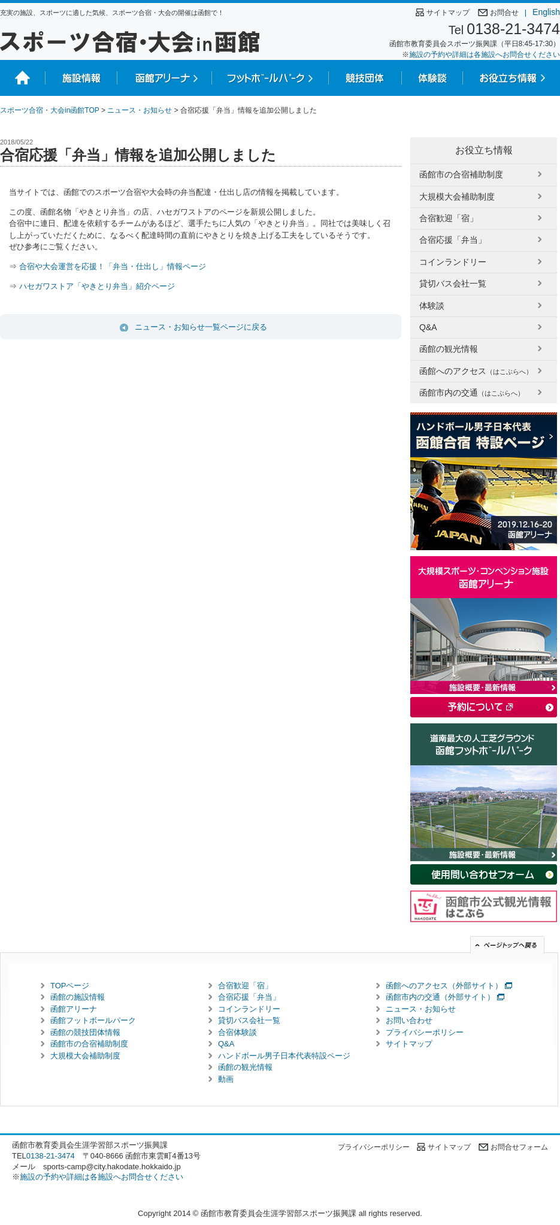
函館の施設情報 (77, 996)
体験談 (431, 305)
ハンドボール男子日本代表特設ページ (284, 1055)
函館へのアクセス (475, 371)
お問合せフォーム (519, 1147)
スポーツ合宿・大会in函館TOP (49, 110)
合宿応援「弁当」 (452, 240)
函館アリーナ (73, 1008)
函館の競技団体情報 (85, 1032)
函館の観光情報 (448, 349)
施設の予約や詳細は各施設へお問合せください (484, 54)
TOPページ (70, 985)
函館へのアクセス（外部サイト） (444, 985)
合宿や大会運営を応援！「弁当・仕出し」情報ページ (112, 266)
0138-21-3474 (513, 29)
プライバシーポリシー (425, 1032)
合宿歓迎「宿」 (448, 218)
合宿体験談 (237, 1032)
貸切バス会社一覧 (452, 283)
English (542, 12)
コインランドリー (452, 262)
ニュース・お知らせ (139, 110)
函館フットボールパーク (93, 1020)
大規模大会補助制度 (457, 196)
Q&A (428, 327)
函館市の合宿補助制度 (461, 174)
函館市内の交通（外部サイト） (440, 996)
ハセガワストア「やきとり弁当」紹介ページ (96, 286)
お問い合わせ (409, 1020)
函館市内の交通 (471, 392)
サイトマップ (448, 12)
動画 (226, 1079)
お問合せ (504, 12)
